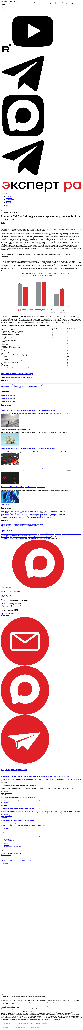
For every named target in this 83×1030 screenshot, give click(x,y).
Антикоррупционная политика (12, 846)
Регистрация (4, 791)
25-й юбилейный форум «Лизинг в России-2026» (17, 820)
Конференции (9, 202)
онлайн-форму (41, 996)
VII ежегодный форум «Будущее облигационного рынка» (20, 808)
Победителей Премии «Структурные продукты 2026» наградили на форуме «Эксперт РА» (25, 538)
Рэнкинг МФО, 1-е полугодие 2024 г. (11, 400)
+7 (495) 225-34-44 (6, 860)
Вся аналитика (5, 504)
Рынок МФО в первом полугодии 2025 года (15, 429)
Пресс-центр (6, 530)
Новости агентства (6, 587)
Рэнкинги (8, 201)
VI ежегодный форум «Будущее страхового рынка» (18, 785)
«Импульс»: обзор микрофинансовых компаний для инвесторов (23, 468)
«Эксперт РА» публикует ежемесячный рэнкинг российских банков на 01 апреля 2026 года (26, 537)
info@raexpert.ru (26, 860)
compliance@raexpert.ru (7, 606)
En (3, 193)
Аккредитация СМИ (6, 793)
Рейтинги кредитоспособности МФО (11, 387)
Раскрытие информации (10, 842)
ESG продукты (10, 199)
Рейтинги (8, 196)
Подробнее (4, 5)
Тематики (8, 204)
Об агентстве (7, 839)
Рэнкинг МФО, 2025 (6, 395)
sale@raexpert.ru (5, 596)
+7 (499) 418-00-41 (16, 860)
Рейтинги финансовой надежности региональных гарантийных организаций (22, 385)
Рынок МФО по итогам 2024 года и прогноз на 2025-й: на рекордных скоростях (28, 448)
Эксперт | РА (5, 8)
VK (3, 222)
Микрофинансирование (51, 511)
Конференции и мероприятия (14, 769)
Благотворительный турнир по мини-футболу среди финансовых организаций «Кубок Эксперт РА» (35, 776)
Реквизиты (7, 843)
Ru (6, 193)
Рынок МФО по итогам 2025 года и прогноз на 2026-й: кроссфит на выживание (28, 410)
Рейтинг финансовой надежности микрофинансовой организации (19, 386)
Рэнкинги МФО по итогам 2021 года (17, 374)
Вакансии (6, 845)
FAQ (7, 206)
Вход (4, 9)
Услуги (7, 205)
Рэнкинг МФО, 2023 (6, 401)
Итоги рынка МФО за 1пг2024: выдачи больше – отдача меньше (23, 487)
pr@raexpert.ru (5, 615)
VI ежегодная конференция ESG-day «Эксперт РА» (18, 797)
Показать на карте (6, 855)
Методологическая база (10, 840)
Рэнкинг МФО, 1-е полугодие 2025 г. (11, 397)
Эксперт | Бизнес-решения (16, 8)
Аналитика (9, 198)
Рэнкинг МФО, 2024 (6, 398)
